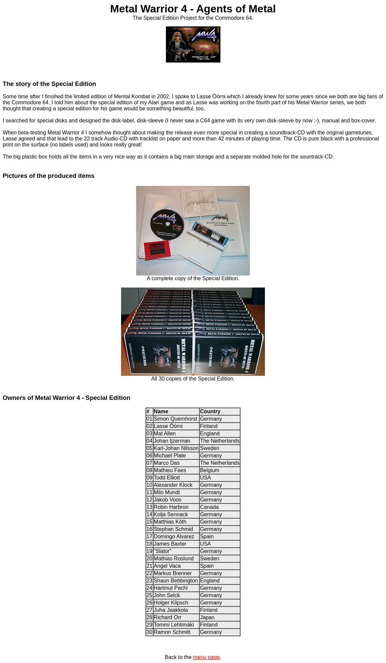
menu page (206, 657)
